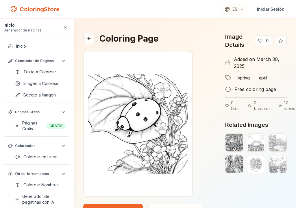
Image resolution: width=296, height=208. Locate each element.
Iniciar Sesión (270, 9)
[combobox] (234, 9)
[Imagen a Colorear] (40, 83)
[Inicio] (37, 46)
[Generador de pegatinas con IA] (40, 199)
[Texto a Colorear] (40, 72)
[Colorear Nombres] (40, 185)
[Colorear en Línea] (40, 157)
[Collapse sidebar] (65, 27)
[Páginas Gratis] (40, 126)
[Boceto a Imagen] (40, 95)
